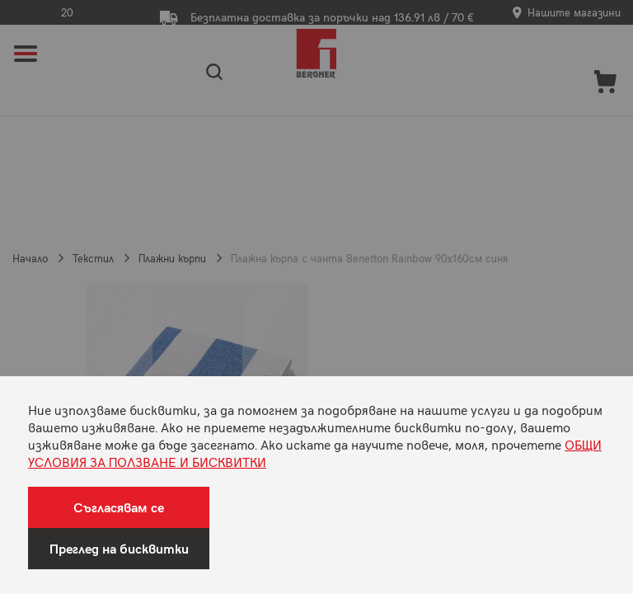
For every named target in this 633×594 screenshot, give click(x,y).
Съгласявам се (118, 507)
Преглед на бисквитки (119, 548)
